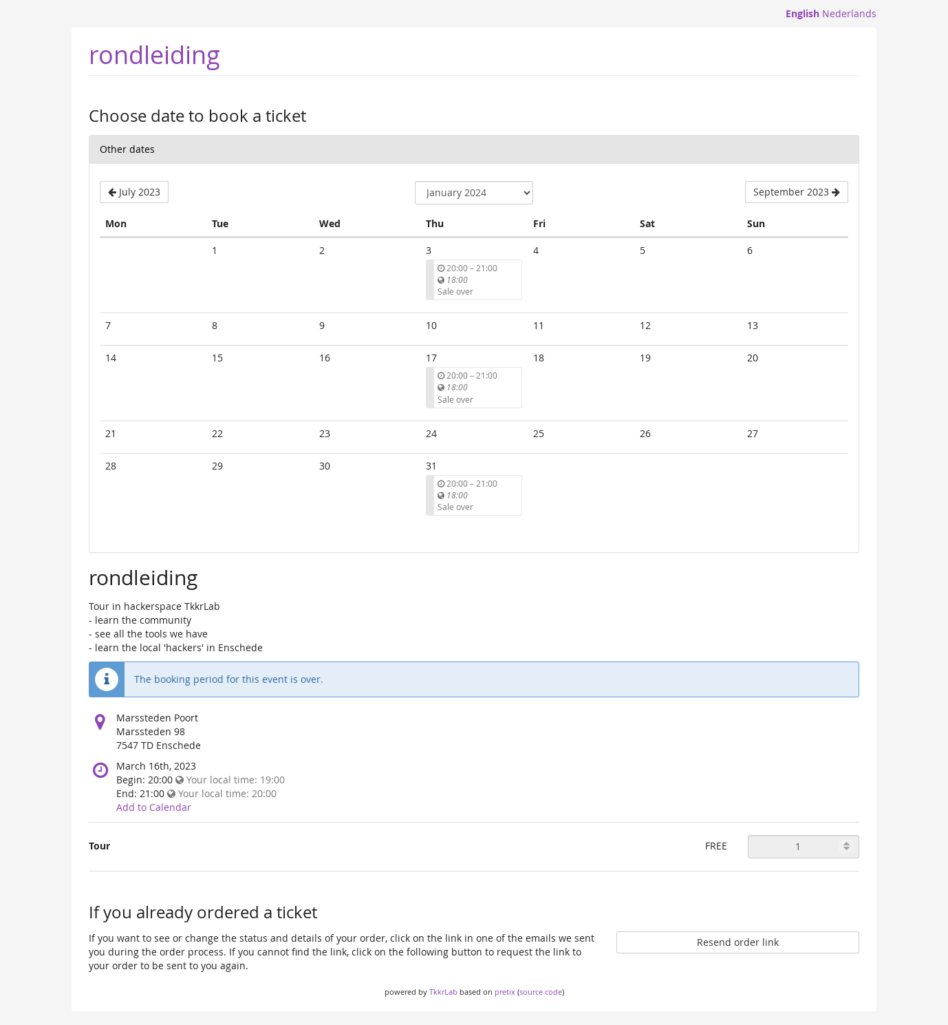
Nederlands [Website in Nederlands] (849, 13)
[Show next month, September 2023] (796, 192)
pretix (505, 991)
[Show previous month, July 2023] (134, 192)
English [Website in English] (802, 13)
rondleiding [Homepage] (154, 54)
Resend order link (738, 942)
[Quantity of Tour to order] (803, 846)
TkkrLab (443, 991)
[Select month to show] (474, 192)
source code (540, 991)
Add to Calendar (153, 807)
